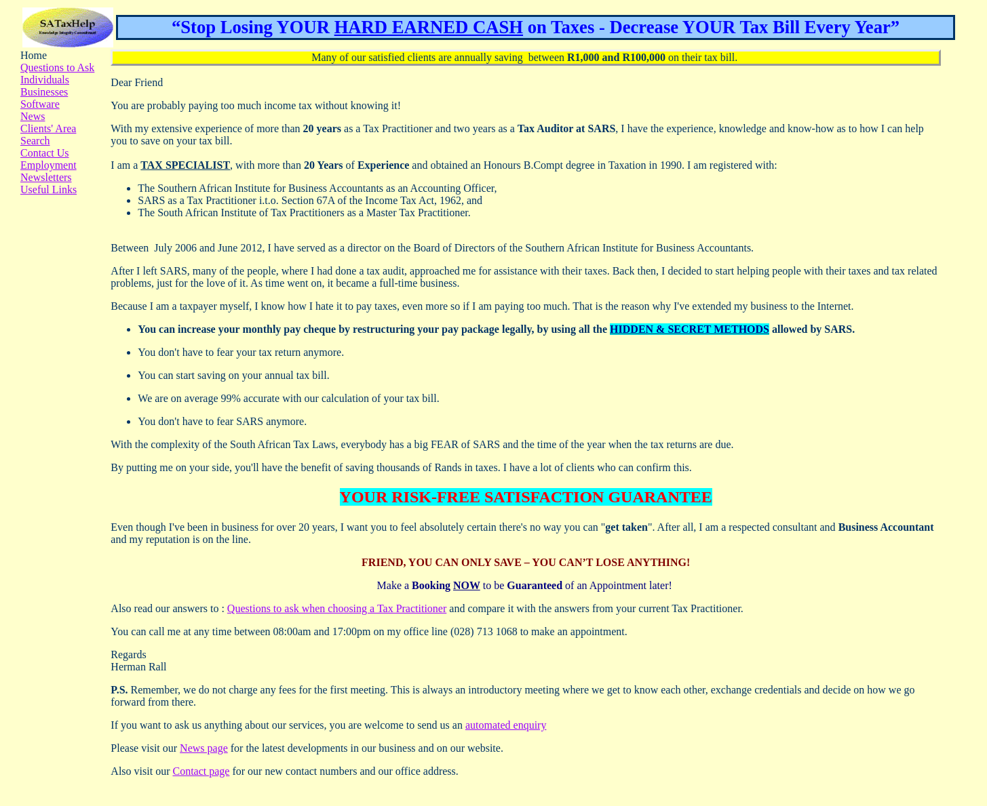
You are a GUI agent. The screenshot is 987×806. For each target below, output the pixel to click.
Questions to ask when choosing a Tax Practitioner (336, 608)
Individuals (44, 79)
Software (40, 104)
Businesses (44, 92)
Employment (48, 165)
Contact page (200, 771)
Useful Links (48, 189)
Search (35, 140)
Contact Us (44, 153)
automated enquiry (506, 725)
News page (204, 748)
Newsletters (46, 177)
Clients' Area (48, 128)
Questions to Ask (57, 67)
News (32, 116)
